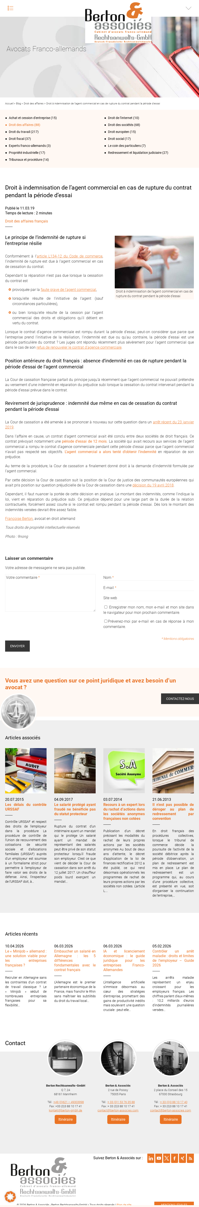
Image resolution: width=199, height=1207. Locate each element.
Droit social (116, 139)
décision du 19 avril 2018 (153, 485)
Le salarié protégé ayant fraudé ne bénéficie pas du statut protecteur (75, 809)
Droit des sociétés (120, 125)
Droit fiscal (16, 139)
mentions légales (174, 1203)
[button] (10, 1197)
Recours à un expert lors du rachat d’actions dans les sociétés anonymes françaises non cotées (124, 811)
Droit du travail (19, 132)
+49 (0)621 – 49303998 (69, 1100)
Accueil (9, 103)
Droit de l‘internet (120, 118)
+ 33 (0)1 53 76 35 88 (121, 1100)
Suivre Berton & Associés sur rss (190, 1156)
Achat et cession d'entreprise (29, 118)
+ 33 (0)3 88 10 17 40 (173, 1100)
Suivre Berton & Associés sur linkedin (150, 1156)
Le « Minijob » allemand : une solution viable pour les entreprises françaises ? (26, 958)
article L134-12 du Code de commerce (69, 256)
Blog (18, 103)
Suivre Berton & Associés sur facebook (174, 1156)
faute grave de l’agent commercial (68, 289)
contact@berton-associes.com (118, 1108)
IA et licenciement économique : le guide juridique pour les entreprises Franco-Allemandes (124, 960)
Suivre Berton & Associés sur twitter (166, 1156)
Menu (10, 8)
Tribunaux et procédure (25, 159)
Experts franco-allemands (27, 146)
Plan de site (124, 1203)
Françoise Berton (19, 518)
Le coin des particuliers (124, 146)
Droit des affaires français (26, 221)
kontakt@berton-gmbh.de (65, 1108)
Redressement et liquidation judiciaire (135, 152)
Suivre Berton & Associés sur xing (182, 1156)
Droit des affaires (34, 103)
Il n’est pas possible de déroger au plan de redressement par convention (173, 811)
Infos (188, 8)
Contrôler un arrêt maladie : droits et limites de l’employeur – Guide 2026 (173, 958)
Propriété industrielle (23, 152)
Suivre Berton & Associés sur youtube (158, 1156)
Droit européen (118, 132)
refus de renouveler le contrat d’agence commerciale (79, 347)
